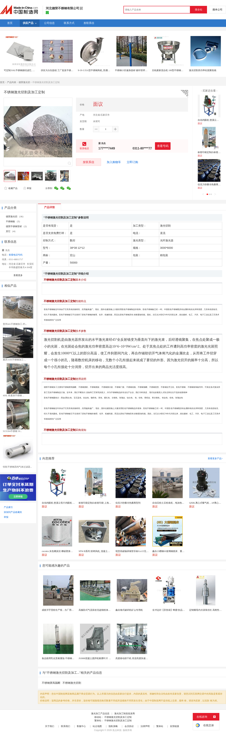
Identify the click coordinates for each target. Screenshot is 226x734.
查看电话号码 (15, 255)
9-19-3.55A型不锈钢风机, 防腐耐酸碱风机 (98, 70)
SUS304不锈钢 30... (12, 431)
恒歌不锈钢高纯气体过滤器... (17, 467)
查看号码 (162, 146)
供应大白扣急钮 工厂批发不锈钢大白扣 (60, 70)
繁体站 (159, 726)
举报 (27, 188)
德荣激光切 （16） (15, 216)
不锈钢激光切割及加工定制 (118, 717)
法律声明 (145, 726)
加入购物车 (114, 162)
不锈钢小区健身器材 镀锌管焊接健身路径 (135, 70)
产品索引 (8, 507)
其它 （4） (11, 231)
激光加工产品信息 (100, 713)
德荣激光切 (24, 82)
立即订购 (132, 162)
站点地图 (97, 726)
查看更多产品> (215, 458)
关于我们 (49, 726)
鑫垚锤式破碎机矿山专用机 (129, 610)
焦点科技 (117, 730)
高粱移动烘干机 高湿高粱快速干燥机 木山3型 (138, 658)
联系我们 (65, 726)
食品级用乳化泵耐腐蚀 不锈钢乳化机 (60, 658)
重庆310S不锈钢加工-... (14, 359)
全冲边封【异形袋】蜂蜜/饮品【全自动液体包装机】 (178, 610)
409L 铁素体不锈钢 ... (13, 395)
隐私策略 (113, 726)
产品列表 (11, 82)
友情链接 (174, 726)
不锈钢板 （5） (13, 221)
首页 (2, 82)
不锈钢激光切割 (71, 682)
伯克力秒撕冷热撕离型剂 (210, 184)
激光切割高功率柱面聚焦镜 (202, 70)
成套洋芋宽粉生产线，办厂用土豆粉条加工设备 (66, 610)
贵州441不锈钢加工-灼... (15, 324)
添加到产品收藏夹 (13, 512)
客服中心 (81, 726)
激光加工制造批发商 (124, 713)
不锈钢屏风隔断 (51, 682)
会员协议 (129, 726)
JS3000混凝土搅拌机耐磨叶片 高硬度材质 (99, 658)
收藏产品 (10, 188)
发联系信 (88, 162)
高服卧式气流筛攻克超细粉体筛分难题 (98, 610)
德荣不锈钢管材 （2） (17, 226)
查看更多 (18, 275)
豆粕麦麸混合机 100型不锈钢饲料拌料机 (172, 70)
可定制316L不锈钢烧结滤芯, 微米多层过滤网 (26, 70)
